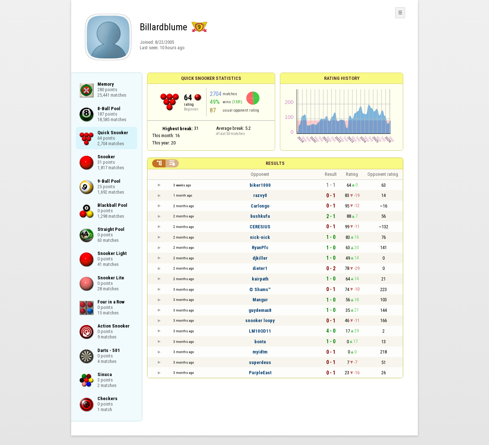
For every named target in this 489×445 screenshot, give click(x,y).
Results (275, 163)
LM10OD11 (260, 331)
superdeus (260, 362)
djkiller (260, 258)
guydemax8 (260, 310)
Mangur (260, 299)
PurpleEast (260, 372)
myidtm (260, 352)
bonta (260, 341)
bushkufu (260, 216)
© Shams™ (260, 289)
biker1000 (260, 185)
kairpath (260, 279)
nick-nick (260, 237)
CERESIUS (260, 226)
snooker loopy (260, 320)
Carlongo (260, 206)
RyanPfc (260, 247)
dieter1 (260, 268)
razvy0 (260, 195)
